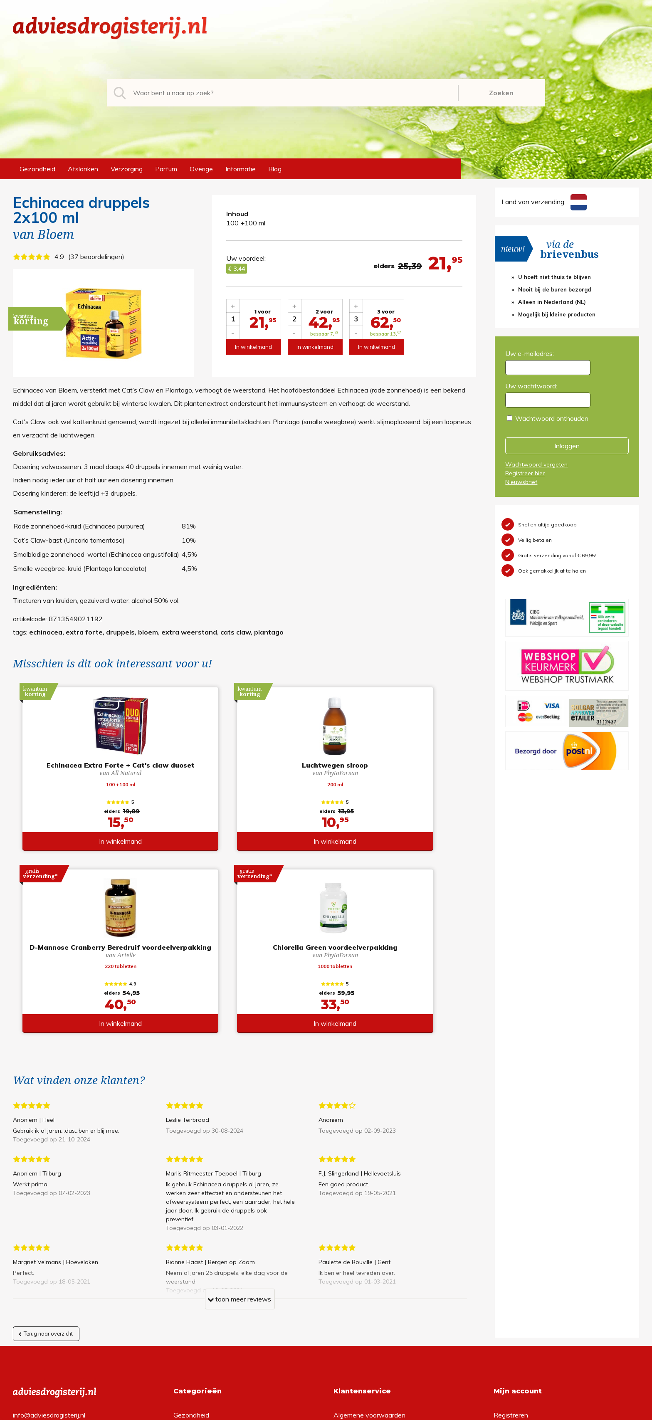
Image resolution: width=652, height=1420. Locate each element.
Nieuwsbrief (521, 482)
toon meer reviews (239, 1129)
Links (341, 1297)
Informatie (240, 169)
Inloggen (567, 446)
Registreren (511, 1244)
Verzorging (127, 169)
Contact (345, 1284)
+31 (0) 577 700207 (44, 1257)
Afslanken (83, 169)
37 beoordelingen (96, 256)
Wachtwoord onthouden (551, 418)
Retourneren (351, 1257)
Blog (275, 169)
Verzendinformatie (360, 1271)
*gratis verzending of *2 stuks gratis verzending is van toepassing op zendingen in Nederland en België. (326, 1411)
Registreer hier (525, 473)
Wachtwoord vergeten (536, 464)
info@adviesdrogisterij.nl (49, 1244)
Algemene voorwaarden (369, 1244)
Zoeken (501, 93)
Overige (201, 169)
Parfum (166, 169)
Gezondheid (37, 169)
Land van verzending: (543, 202)
